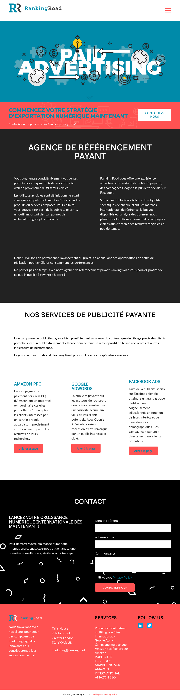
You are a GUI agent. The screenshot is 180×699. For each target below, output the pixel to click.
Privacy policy (111, 694)
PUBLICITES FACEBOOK (103, 659)
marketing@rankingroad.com (71, 650)
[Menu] (168, 10)
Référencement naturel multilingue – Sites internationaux (111, 632)
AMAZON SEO (105, 677)
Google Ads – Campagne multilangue (111, 642)
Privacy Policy (122, 577)
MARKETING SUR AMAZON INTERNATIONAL (107, 669)
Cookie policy (97, 694)
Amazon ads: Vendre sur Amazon (111, 650)
